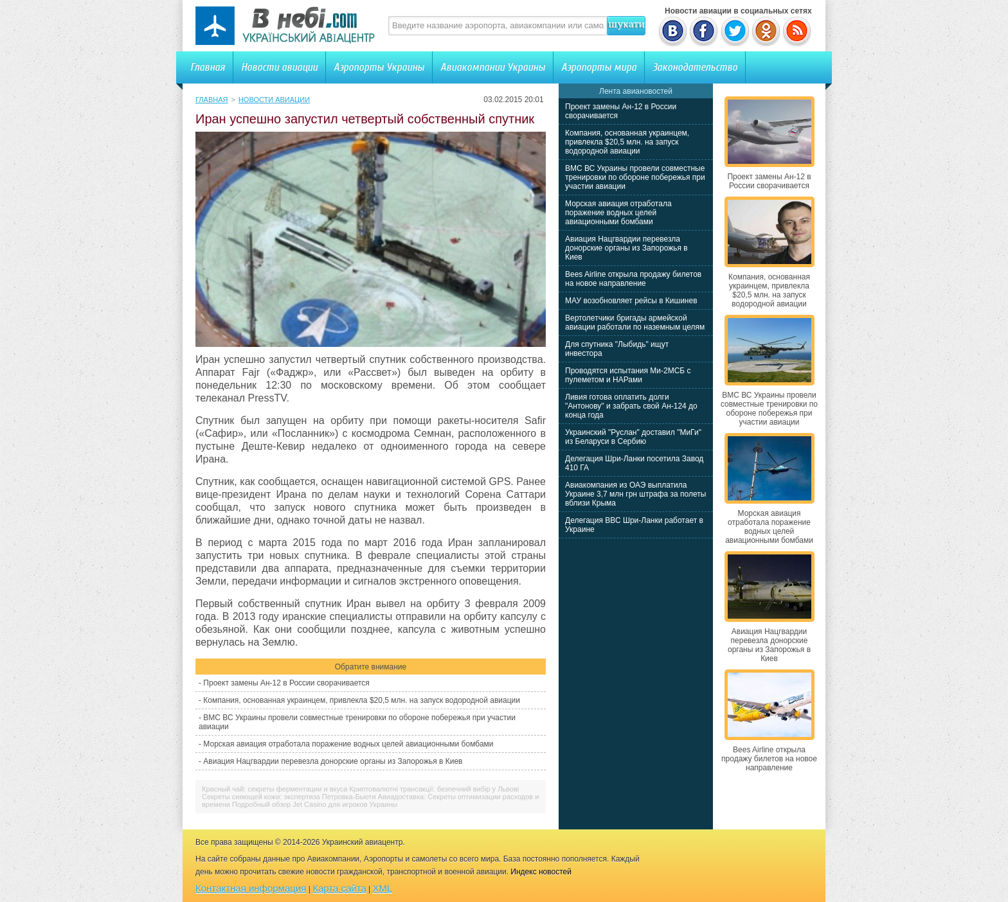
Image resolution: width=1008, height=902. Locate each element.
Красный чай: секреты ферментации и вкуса (274, 789)
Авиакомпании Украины (492, 67)
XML (383, 888)
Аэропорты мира (598, 67)
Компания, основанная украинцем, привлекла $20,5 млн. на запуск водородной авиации (361, 700)
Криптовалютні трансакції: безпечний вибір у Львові (434, 789)
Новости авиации (279, 67)
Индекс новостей (541, 871)
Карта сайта (339, 888)
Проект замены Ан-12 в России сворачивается (286, 682)
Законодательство (694, 67)
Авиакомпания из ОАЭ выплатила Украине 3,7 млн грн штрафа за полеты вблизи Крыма (635, 494)
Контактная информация (250, 888)
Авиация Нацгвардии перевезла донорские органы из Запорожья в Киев (332, 761)
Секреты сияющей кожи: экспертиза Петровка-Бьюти (289, 796)
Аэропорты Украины (379, 67)
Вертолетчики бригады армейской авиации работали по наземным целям (635, 323)
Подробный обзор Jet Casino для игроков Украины (314, 804)
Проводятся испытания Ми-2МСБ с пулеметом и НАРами (628, 375)
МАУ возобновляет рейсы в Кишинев (631, 300)
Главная (207, 67)
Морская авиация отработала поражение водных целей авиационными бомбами (348, 743)
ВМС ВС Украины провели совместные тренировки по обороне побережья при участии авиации (635, 177)
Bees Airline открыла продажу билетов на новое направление (633, 279)
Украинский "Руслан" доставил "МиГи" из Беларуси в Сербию (633, 437)
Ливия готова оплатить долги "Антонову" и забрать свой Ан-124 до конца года (631, 406)
